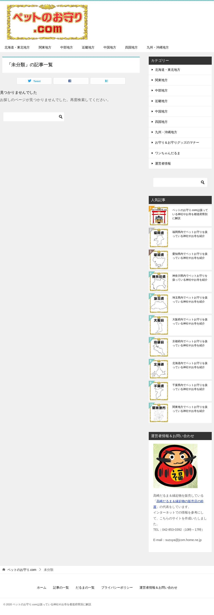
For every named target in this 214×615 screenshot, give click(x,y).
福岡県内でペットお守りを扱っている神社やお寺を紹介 (189, 234)
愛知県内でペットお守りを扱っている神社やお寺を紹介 (189, 255)
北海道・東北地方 (17, 47)
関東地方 (45, 47)
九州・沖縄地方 (158, 47)
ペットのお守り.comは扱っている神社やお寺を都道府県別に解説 (190, 214)
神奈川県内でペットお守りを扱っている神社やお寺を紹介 (189, 277)
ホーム (41, 587)
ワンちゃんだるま (167, 153)
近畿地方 (88, 47)
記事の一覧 (61, 587)
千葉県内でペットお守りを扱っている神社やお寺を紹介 (189, 387)
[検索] (33, 116)
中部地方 (66, 47)
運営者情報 (163, 163)
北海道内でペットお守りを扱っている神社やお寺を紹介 (189, 365)
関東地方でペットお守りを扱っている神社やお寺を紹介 (189, 409)
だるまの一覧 (85, 587)
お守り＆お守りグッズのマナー (177, 142)
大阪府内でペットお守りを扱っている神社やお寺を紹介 (189, 321)
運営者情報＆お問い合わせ (158, 587)
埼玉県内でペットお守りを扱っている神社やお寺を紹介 (189, 299)
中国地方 (110, 47)
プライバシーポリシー (117, 587)
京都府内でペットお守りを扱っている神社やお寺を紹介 (189, 343)
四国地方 (131, 47)
